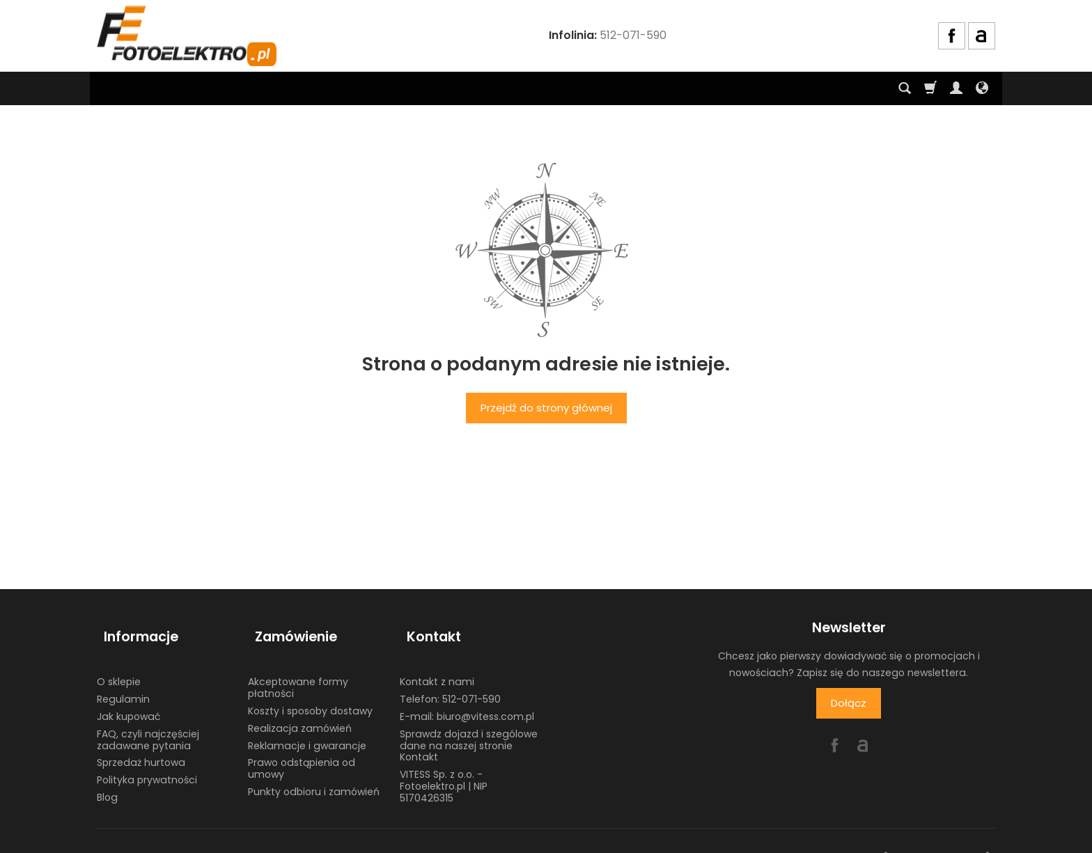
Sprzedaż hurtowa (141, 746)
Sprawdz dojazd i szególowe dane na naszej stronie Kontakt (469, 728)
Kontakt (427, 627)
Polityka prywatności (147, 763)
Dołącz (848, 703)
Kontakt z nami (437, 665)
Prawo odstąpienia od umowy (301, 752)
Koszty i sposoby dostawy (310, 694)
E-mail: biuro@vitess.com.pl (467, 699)
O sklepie (119, 665)
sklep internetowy (944, 839)
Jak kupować (128, 699)
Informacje (134, 627)
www (868, 839)
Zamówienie (289, 627)
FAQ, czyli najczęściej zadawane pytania (148, 722)
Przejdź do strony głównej (546, 407)
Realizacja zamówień (300, 711)
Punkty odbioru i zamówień (314, 774)
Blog (107, 780)
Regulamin (123, 682)
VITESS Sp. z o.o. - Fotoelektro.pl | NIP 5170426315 (444, 769)
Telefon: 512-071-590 (450, 682)
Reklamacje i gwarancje (307, 728)
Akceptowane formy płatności (298, 671)
